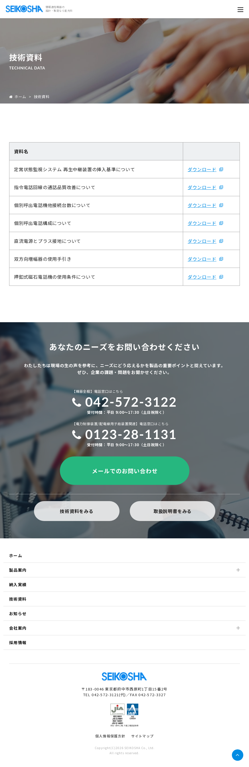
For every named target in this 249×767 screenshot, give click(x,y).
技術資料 (18, 599)
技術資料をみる (77, 511)
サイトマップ (142, 735)
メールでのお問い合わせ (124, 471)
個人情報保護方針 (110, 735)
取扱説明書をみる (172, 511)
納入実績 (18, 584)
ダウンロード (202, 169)
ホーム (17, 96)
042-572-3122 (124, 402)
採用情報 (18, 642)
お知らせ (18, 613)
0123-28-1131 (124, 434)
